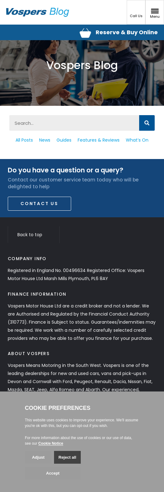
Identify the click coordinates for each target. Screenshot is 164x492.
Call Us (136, 13)
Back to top (33, 235)
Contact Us (39, 203)
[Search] (147, 123)
